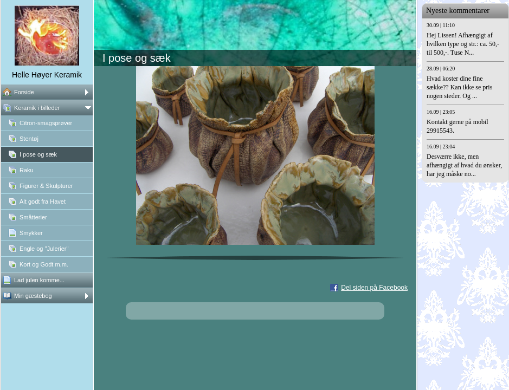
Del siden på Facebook (374, 287)
